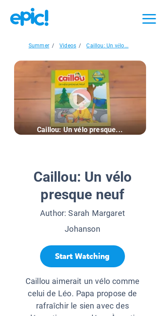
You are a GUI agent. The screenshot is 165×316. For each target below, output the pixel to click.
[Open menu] (149, 19)
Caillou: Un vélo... (107, 46)
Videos (67, 46)
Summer (39, 46)
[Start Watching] (82, 256)
